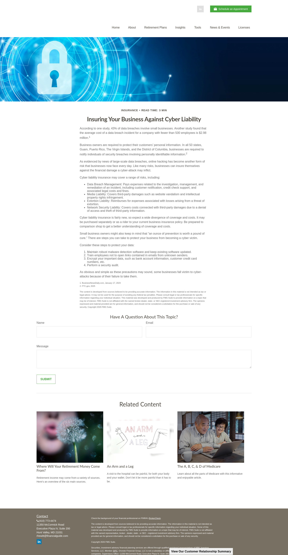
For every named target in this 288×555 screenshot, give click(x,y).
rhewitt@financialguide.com (52, 535)
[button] (115, 27)
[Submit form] (46, 379)
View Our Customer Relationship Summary (201, 551)
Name (40, 322)
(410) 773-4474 (47, 520)
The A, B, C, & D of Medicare (199, 466)
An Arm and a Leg (120, 466)
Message (42, 346)
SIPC (115, 551)
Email (149, 322)
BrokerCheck (155, 518)
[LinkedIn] (200, 9)
